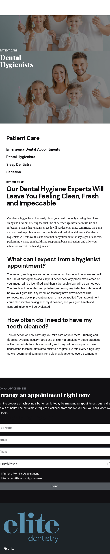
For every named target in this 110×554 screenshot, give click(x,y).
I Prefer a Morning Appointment (20, 473)
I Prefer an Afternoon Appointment (22, 478)
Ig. (12, 548)
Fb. (6, 548)
